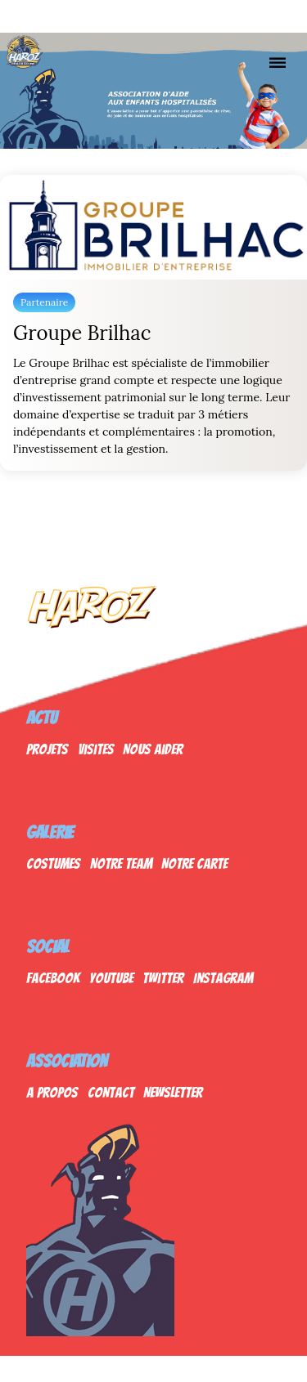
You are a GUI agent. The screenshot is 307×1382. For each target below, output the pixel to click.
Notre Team (121, 863)
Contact (111, 1092)
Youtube (111, 978)
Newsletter (172, 1092)
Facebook (52, 978)
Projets (47, 749)
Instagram (223, 978)
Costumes (53, 863)
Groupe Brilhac (82, 333)
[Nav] (277, 62)
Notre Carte (194, 863)
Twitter (162, 978)
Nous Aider (153, 749)
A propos (52, 1092)
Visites (96, 749)
